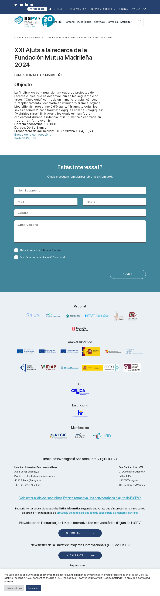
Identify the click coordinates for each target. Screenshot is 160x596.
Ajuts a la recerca (34, 37)
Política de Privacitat (51, 250)
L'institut (57, 21)
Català (136, 9)
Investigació (84, 21)
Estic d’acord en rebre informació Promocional (39, 257)
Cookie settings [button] (14, 588)
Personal (70, 21)
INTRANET (58, 9)
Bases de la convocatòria (33, 134)
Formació (112, 21)
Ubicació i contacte (102, 9)
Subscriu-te (74, 533)
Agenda (123, 9)
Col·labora (38, 9)
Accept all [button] (33, 588)
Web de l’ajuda (25, 138)
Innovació (99, 21)
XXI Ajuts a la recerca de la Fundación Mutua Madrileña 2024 (79, 37)
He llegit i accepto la (37, 250)
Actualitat (126, 21)
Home (17, 37)
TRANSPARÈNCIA (77, 9)
